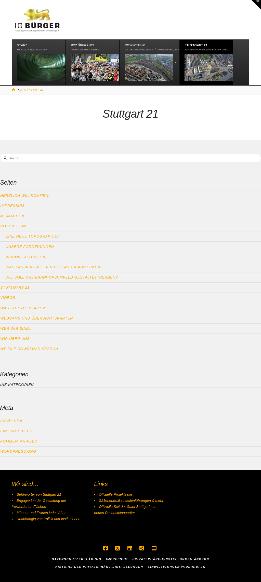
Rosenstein (13, 226)
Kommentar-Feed (18, 441)
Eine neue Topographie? (33, 236)
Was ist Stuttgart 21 (23, 308)
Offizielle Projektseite (115, 494)
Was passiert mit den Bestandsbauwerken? (54, 267)
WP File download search (29, 349)
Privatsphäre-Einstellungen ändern (170, 559)
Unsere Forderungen (30, 247)
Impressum (12, 206)
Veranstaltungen (25, 257)
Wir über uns (15, 339)
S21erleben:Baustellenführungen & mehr (131, 500)
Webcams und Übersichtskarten (36, 318)
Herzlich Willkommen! (24, 195)
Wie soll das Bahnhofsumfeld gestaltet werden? (62, 277)
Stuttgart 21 (15, 287)
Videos (7, 298)
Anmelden (11, 421)
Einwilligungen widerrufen (177, 566)
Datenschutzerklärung (76, 559)
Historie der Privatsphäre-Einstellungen (99, 566)
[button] (256, 5)
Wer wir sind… (16, 328)
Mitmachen (12, 216)
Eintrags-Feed (16, 431)
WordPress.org (18, 451)
